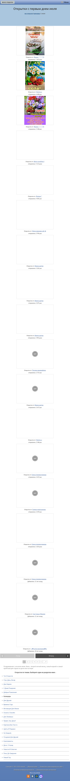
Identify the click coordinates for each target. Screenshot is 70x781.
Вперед (51, 656)
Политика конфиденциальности (24, 770)
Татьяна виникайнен (39, 370)
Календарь (36, 13)
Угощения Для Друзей (11, 737)
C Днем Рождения (10, 688)
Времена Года (8, 704)
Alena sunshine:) (39, 161)
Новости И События (10, 749)
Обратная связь (32, 767)
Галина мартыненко (39, 509)
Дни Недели (7, 684)
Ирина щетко (39, 266)
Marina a (39, 92)
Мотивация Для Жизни (11, 708)
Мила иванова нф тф (39, 231)
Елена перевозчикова (39, 475)
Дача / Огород (8, 745)
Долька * (39, 196)
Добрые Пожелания (10, 692)
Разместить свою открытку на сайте (51, 767)
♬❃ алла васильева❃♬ (39, 649)
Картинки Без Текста (10, 725)
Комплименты (8, 741)
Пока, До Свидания (10, 753)
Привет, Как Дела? (10, 721)
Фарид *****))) (39, 57)
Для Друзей (7, 700)
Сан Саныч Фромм (39, 614)
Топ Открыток (8, 676)
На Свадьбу (7, 733)
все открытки (7, 2)
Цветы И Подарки (9, 729)
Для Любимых (8, 717)
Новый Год (7, 757)
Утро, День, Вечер (9, 680)
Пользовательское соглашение (46, 770)
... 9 (45, 662)
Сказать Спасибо (9, 713)
